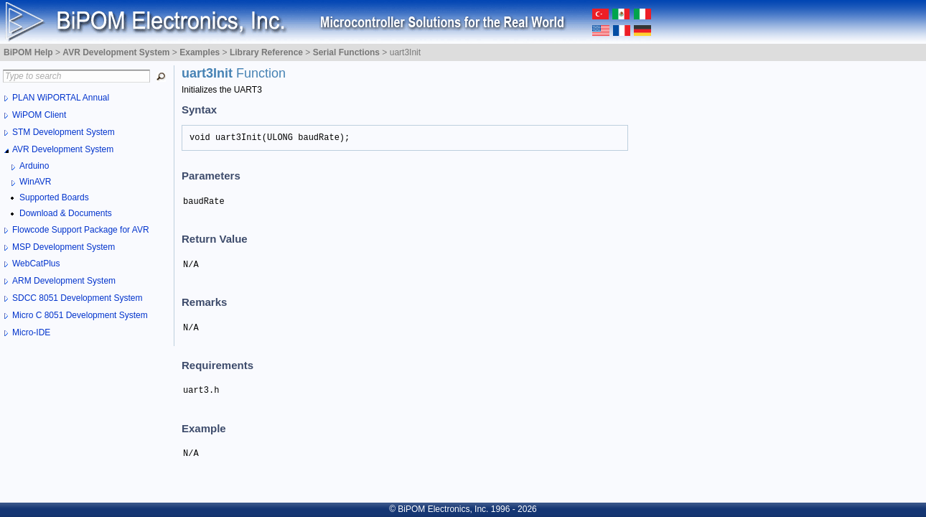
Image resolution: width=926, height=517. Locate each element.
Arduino (34, 166)
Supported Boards (54, 197)
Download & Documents (65, 213)
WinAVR (35, 182)
